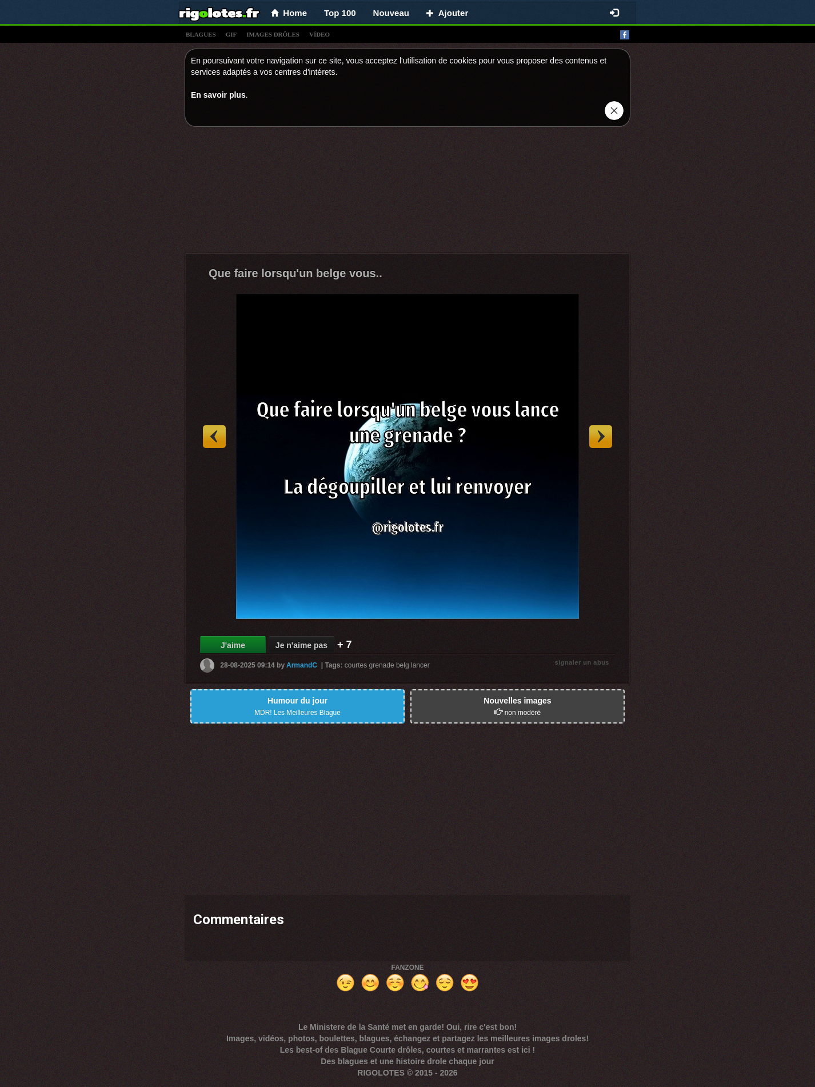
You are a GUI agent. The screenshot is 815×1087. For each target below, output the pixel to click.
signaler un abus (582, 662)
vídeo (319, 34)
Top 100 (340, 13)
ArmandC (301, 665)
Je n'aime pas (301, 645)
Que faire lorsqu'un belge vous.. (295, 273)
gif (231, 34)
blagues (201, 34)
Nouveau (391, 13)
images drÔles (272, 34)
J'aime (233, 645)
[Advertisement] (407, 192)
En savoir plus (218, 94)
